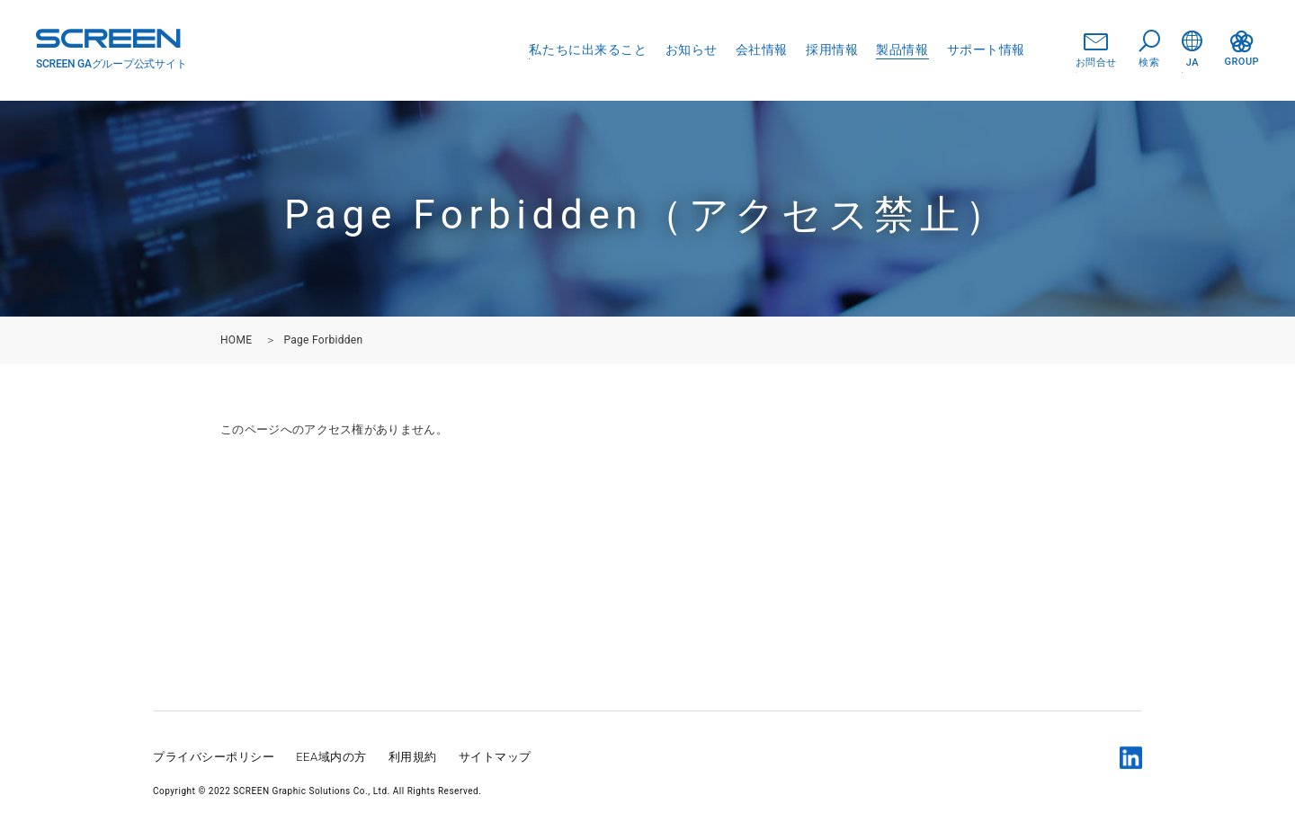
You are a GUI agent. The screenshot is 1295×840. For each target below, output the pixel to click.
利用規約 (412, 757)
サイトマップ (495, 757)
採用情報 (832, 49)
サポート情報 (986, 49)
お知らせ (691, 49)
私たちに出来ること (588, 49)
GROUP (1242, 49)
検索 (1149, 49)
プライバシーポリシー (213, 757)
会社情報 (762, 49)
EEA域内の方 (331, 757)
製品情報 (902, 49)
